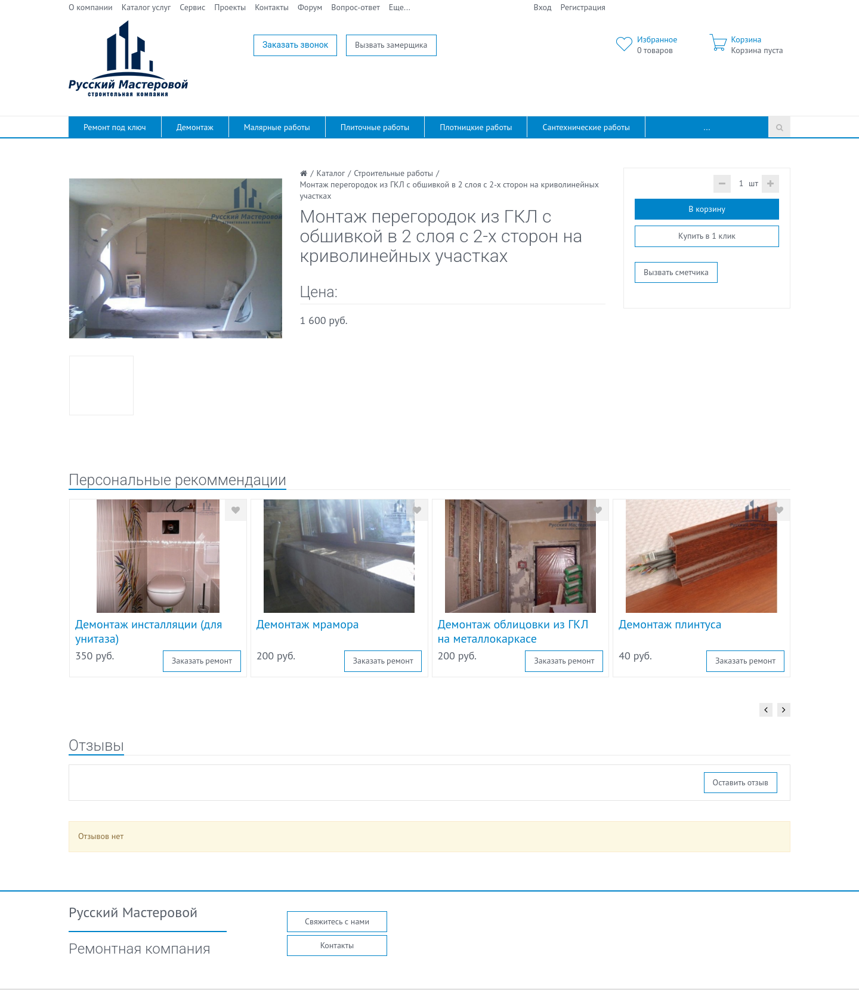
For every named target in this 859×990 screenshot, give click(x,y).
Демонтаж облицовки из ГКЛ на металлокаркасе (513, 631)
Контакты (272, 7)
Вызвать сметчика (676, 272)
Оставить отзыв (740, 782)
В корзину (706, 208)
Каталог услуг (146, 7)
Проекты (230, 7)
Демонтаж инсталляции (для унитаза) (149, 631)
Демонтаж (195, 127)
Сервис (192, 7)
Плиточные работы (375, 127)
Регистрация (583, 7)
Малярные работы (277, 127)
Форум (310, 7)
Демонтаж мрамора (308, 624)
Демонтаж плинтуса (670, 624)
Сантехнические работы (586, 127)
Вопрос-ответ (355, 7)
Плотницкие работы (476, 127)
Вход (543, 7)
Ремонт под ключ (115, 127)
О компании (91, 7)
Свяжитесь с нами (337, 921)
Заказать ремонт (202, 660)
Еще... (399, 7)
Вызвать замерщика (391, 44)
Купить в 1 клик (707, 235)
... (707, 127)
